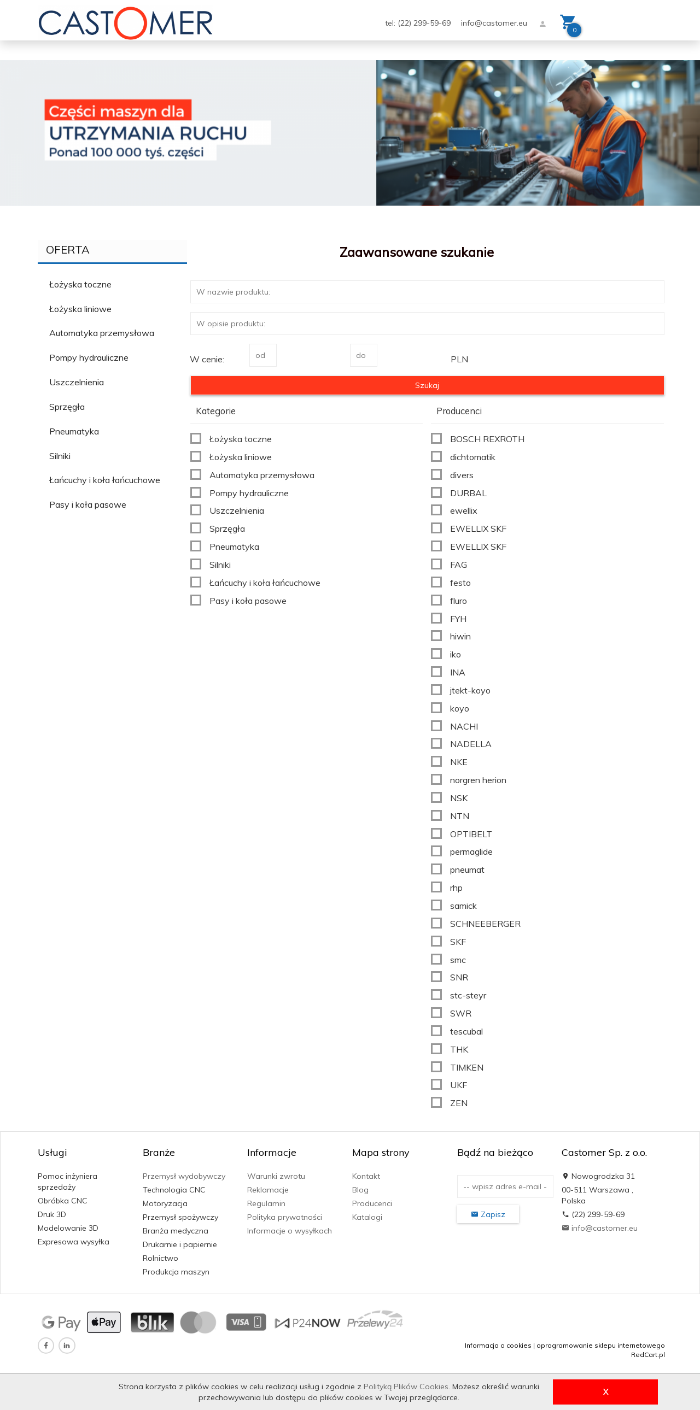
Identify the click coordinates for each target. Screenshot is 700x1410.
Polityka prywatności (284, 1217)
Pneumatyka (74, 431)
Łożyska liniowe (80, 308)
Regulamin (266, 1203)
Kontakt (366, 1176)
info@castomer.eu (494, 23)
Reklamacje (268, 1190)
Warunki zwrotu (276, 1176)
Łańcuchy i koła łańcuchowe (104, 479)
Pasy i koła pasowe (87, 504)
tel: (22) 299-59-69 (419, 23)
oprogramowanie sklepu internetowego (600, 1345)
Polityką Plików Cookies (406, 1386)
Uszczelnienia (76, 382)
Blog (360, 1190)
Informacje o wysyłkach (289, 1231)
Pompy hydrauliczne (89, 357)
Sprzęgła (67, 406)
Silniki (60, 455)
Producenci (372, 1203)
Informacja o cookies (498, 1345)
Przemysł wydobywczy (184, 1176)
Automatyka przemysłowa (101, 332)
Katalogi (367, 1217)
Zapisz (488, 1214)
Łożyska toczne (80, 284)
